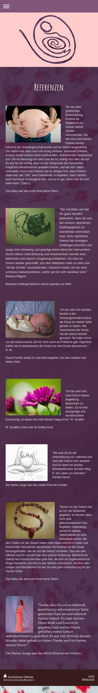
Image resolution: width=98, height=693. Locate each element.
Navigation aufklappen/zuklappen (49, 6)
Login (91, 675)
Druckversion (13, 676)
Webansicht (88, 679)
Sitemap (28, 676)
